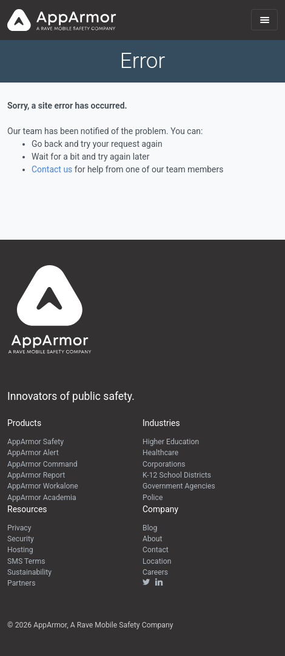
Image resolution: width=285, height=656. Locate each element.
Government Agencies (178, 486)
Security (20, 539)
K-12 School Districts (176, 475)
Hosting (20, 550)
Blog (149, 528)
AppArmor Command (42, 464)
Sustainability (29, 572)
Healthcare (160, 452)
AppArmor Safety (35, 442)
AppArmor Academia (41, 497)
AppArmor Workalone (42, 486)
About (152, 539)
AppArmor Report (36, 475)
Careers (155, 572)
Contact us (52, 169)
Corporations (164, 464)
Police (152, 497)
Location (156, 561)
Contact (155, 550)
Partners (21, 583)
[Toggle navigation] (264, 19)
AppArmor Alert (33, 452)
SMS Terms (26, 561)
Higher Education (170, 442)
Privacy (19, 528)
